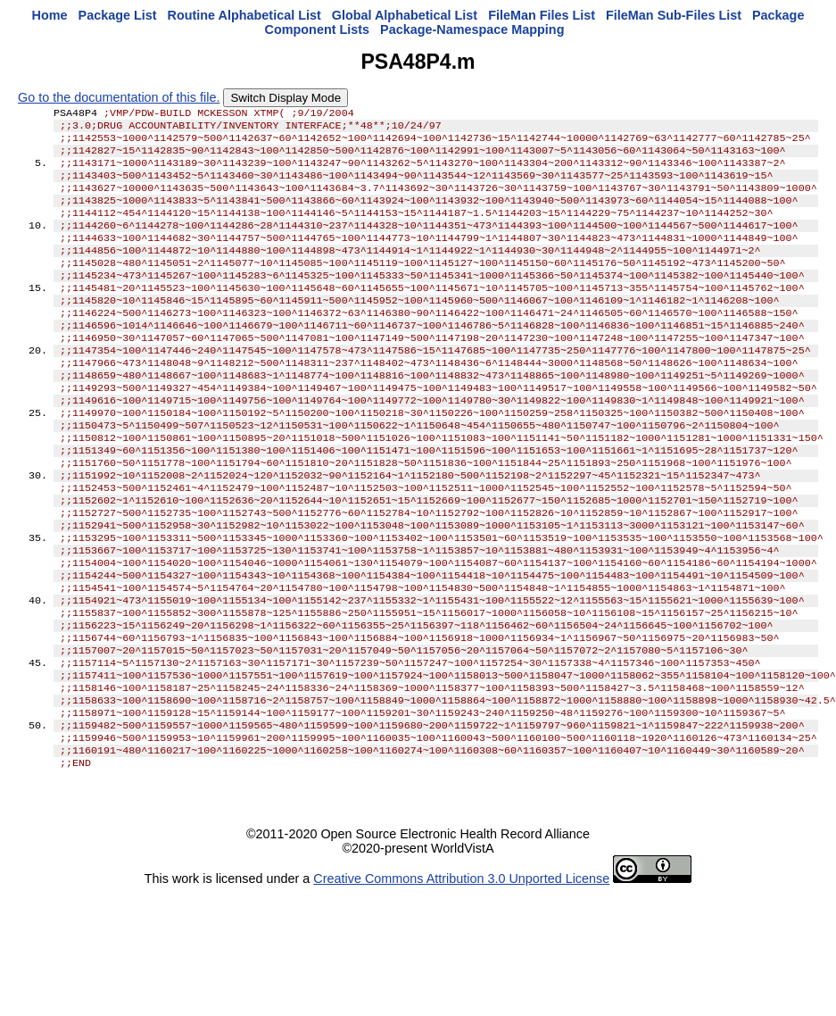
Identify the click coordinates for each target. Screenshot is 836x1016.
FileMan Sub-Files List (673, 15)
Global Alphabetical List (404, 15)
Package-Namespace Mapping (472, 29)
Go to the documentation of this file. (118, 97)
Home (50, 15)
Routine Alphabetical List (244, 15)
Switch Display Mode (285, 97)
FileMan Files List (541, 15)
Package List (118, 15)
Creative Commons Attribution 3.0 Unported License (461, 973)
